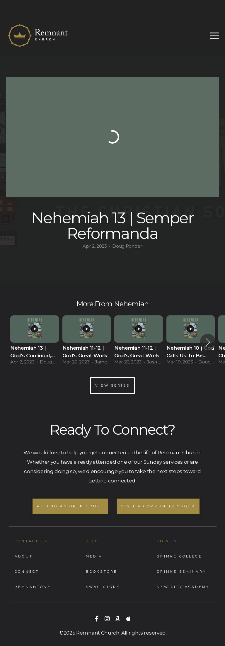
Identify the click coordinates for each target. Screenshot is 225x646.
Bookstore (101, 572)
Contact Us (31, 541)
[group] (34, 341)
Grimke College (179, 556)
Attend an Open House (70, 506)
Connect (27, 572)
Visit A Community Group (158, 506)
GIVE (92, 541)
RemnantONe (33, 587)
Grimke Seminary (181, 572)
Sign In (167, 541)
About (24, 556)
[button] (208, 342)
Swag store (103, 587)
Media (94, 556)
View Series (112, 385)
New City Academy (183, 587)
